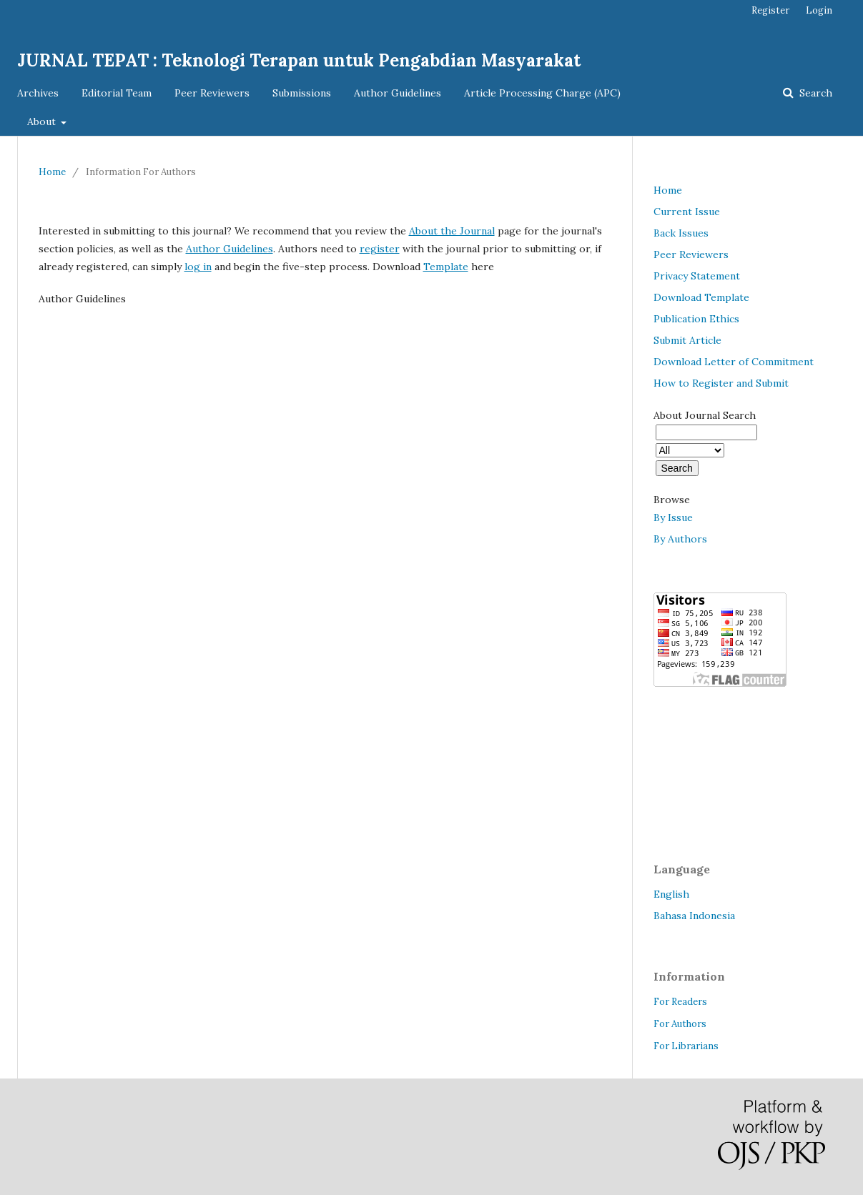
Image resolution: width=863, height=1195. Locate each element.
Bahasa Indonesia (694, 915)
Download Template (701, 297)
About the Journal (452, 230)
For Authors (680, 1024)
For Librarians (686, 1046)
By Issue (673, 517)
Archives (38, 92)
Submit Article (687, 340)
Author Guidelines (397, 92)
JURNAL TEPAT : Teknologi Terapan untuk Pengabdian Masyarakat (299, 60)
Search (814, 92)
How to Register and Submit (721, 383)
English (671, 894)
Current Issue (687, 211)
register (380, 248)
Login (819, 10)
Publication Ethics (696, 318)
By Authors (680, 538)
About (43, 121)
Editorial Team (117, 92)
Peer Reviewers (212, 92)
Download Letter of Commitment (734, 361)
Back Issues (681, 233)
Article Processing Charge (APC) (542, 92)
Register (770, 10)
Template (445, 266)
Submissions (301, 92)
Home (52, 172)
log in (198, 266)
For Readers (680, 1002)
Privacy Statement (697, 275)
